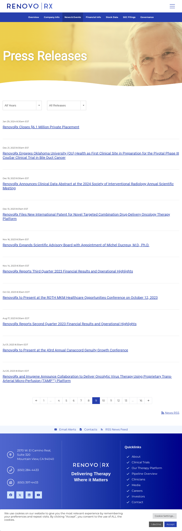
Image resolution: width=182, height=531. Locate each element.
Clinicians (138, 479)
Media (136, 485)
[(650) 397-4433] (12, 482)
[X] (19, 494)
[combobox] (22, 105)
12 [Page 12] (119, 401)
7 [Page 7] (82, 401)
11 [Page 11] (112, 401)
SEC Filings (129, 17)
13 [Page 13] (127, 401)
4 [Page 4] (60, 401)
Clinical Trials (141, 462)
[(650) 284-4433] (12, 470)
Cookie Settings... (165, 515)
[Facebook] (10, 494)
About (136, 456)
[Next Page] (148, 400)
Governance (147, 17)
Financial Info (93, 17)
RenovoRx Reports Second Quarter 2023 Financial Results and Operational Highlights (69, 324)
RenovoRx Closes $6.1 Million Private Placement (41, 127)
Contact (137, 502)
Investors (138, 496)
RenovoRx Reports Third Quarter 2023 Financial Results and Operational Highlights (68, 271)
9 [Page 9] (97, 401)
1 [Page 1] (45, 401)
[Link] (29, 6)
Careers (137, 490)
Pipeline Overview (144, 473)
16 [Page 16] (142, 401)
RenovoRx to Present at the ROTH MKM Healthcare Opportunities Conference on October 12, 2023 (80, 297)
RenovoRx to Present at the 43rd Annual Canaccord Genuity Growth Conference (65, 350)
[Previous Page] (36, 400)
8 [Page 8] (89, 401)
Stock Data (112, 17)
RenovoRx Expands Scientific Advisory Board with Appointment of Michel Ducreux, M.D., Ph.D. (76, 245)
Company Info (52, 17)
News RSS (170, 412)
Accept (171, 524)
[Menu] (172, 6)
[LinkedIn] (29, 494)
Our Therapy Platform (147, 468)
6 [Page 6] (74, 401)
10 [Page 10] (104, 401)
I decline (156, 524)
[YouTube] (38, 494)
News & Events (73, 17)
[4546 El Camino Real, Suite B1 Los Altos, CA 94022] (12, 454)
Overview (33, 17)
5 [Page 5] (67, 401)
